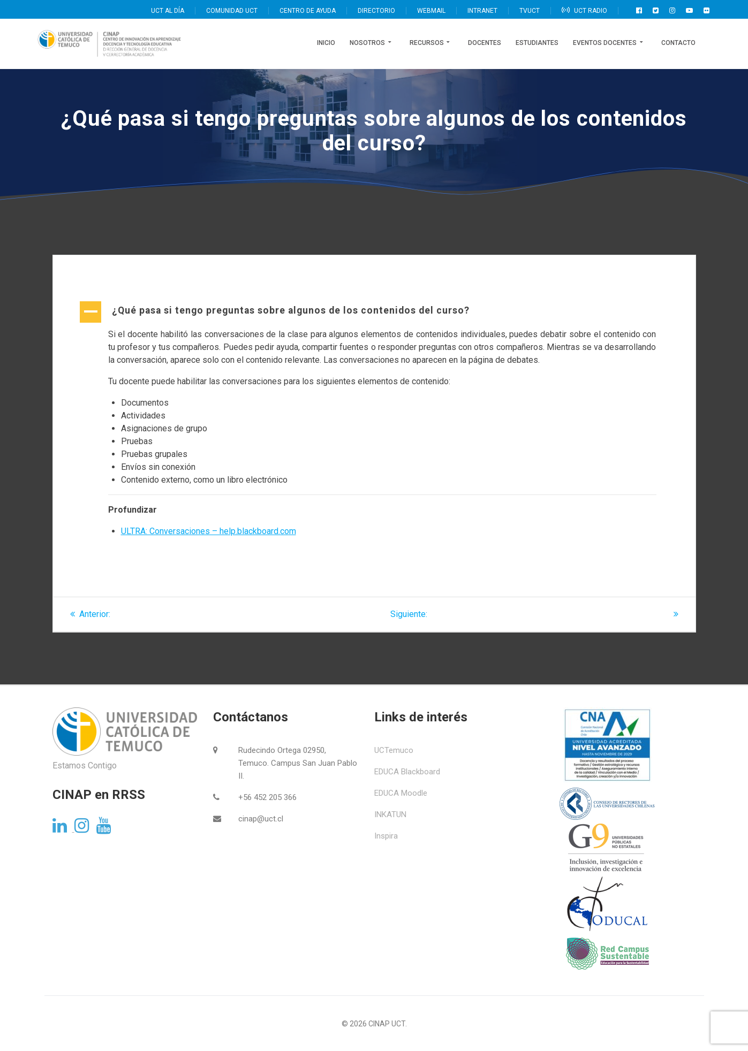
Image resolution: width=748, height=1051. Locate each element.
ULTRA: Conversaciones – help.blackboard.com (208, 531)
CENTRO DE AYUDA (307, 10)
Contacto (678, 43)
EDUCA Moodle (400, 793)
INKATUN (390, 814)
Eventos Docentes (605, 43)
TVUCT (529, 10)
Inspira (386, 836)
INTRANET (482, 10)
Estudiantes (537, 43)
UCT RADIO (584, 10)
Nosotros (367, 43)
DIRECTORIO (376, 10)
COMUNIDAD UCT (232, 10)
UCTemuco (393, 750)
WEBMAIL (431, 10)
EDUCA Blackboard (407, 771)
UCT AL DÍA (167, 10)
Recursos (427, 43)
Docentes (484, 43)
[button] (374, 311)
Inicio (326, 43)
